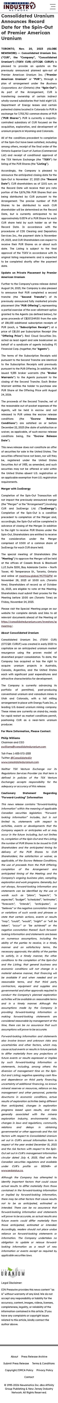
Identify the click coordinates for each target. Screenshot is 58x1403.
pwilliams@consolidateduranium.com (23, 746)
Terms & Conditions (43, 1363)
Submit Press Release (16, 1363)
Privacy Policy (44, 1370)
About (14, 1356)
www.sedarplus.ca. (12, 1170)
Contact (29, 1377)
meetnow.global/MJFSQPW (36, 575)
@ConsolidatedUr (21, 757)
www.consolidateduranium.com (20, 762)
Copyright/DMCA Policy (19, 1370)
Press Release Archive (34, 1356)
